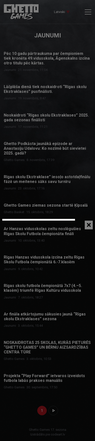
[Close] (89, 225)
